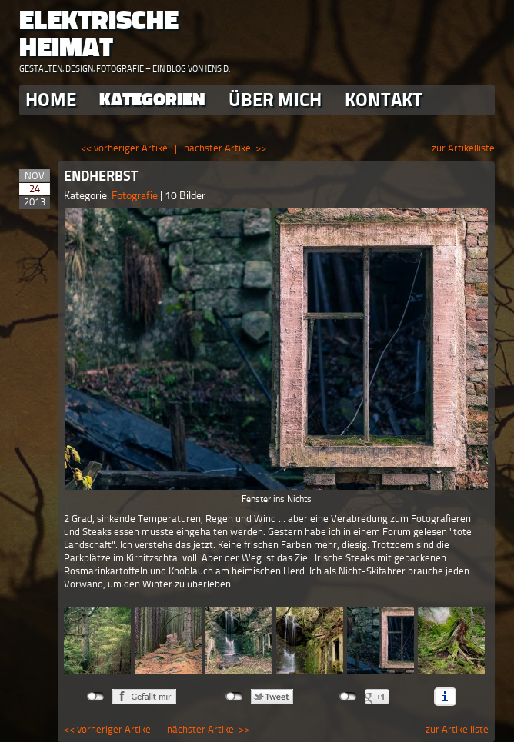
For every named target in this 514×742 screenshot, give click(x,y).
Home (50, 99)
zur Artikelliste (463, 148)
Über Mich (275, 99)
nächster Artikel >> (225, 148)
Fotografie (136, 195)
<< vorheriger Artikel (125, 148)
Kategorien (152, 99)
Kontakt (383, 99)
